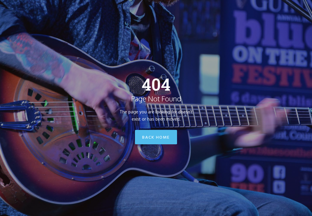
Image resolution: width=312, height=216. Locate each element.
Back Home (156, 137)
